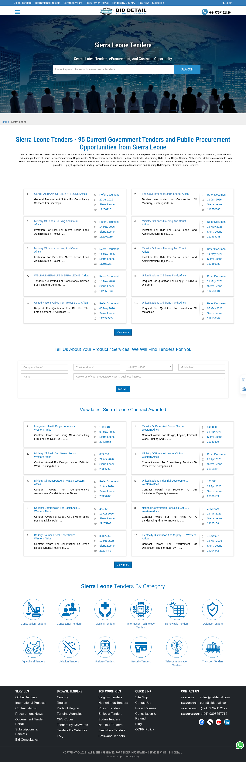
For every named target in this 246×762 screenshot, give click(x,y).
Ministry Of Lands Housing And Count (56, 221)
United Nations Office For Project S (55, 302)
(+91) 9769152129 (214, 708)
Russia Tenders (109, 708)
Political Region (68, 708)
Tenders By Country (123, 2)
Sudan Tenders (109, 719)
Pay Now (143, 2)
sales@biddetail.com (215, 697)
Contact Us (143, 703)
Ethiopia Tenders (110, 714)
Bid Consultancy (27, 739)
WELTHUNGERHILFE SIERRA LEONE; (57, 275)
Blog (138, 724)
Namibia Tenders (110, 725)
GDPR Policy (144, 729)
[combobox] (149, 367)
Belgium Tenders (110, 697)
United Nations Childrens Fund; (160, 275)
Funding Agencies (69, 714)
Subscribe (158, 2)
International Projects (47, 2)
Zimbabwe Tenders (111, 730)
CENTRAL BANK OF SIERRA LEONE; (57, 193)
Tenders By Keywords (72, 725)
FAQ (60, 736)
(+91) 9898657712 (214, 714)
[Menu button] (18, 12)
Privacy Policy (132, 756)
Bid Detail (175, 752)
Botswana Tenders (111, 736)
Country (62, 697)
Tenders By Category (72, 730)
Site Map (141, 697)
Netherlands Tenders (113, 703)
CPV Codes (65, 719)
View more (123, 332)
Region (62, 703)
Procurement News (97, 2)
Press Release (145, 708)
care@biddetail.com (214, 703)
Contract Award (72, 2)
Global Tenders (23, 2)
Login (227, 2)
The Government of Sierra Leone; (161, 193)
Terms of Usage (114, 756)
